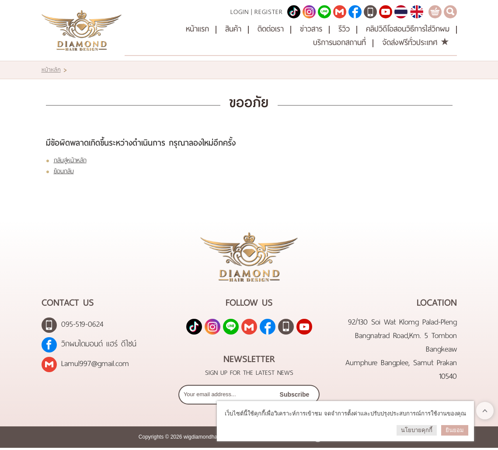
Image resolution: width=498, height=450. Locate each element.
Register (268, 11)
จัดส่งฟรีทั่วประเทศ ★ (415, 41)
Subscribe (294, 396)
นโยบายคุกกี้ (416, 430)
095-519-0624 (82, 326)
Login (239, 11)
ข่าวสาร (311, 28)
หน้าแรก (197, 28)
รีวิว (344, 28)
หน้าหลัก (51, 68)
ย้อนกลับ (64, 169)
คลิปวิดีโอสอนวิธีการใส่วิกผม (407, 28)
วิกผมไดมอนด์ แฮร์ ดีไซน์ (98, 345)
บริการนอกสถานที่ (339, 41)
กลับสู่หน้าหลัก (70, 158)
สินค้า (233, 28)
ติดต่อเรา (271, 28)
